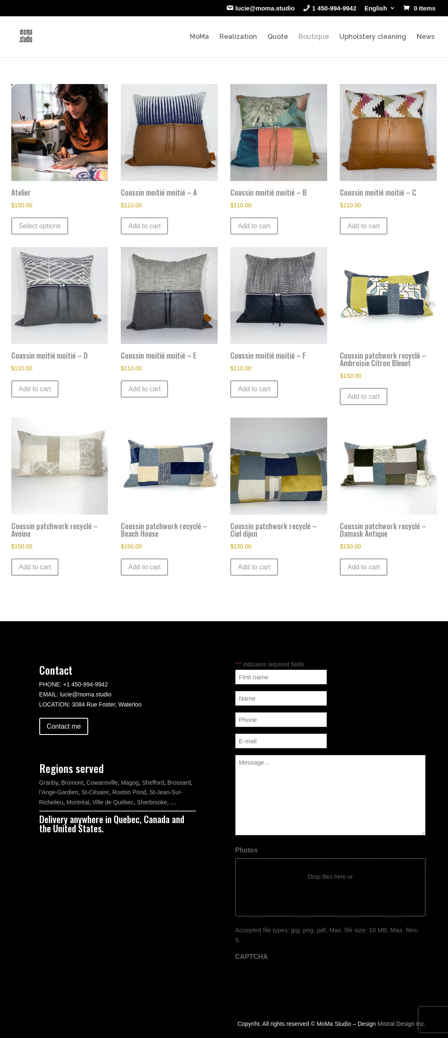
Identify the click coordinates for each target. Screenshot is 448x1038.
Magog (130, 782)
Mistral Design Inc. (401, 1023)
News (426, 37)
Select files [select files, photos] (330, 894)
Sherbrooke (152, 802)
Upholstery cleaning (372, 37)
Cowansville (102, 782)
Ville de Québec (113, 802)
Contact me (64, 726)
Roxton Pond (129, 792)
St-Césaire (95, 792)
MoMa (199, 37)
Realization (238, 37)
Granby (48, 782)
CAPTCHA (251, 956)
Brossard (179, 782)
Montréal (77, 802)
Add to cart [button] (144, 226)
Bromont (72, 782)
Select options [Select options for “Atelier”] (40, 226)
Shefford (153, 782)
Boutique (313, 37)
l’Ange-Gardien (58, 792)
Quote (277, 37)
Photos (246, 850)
